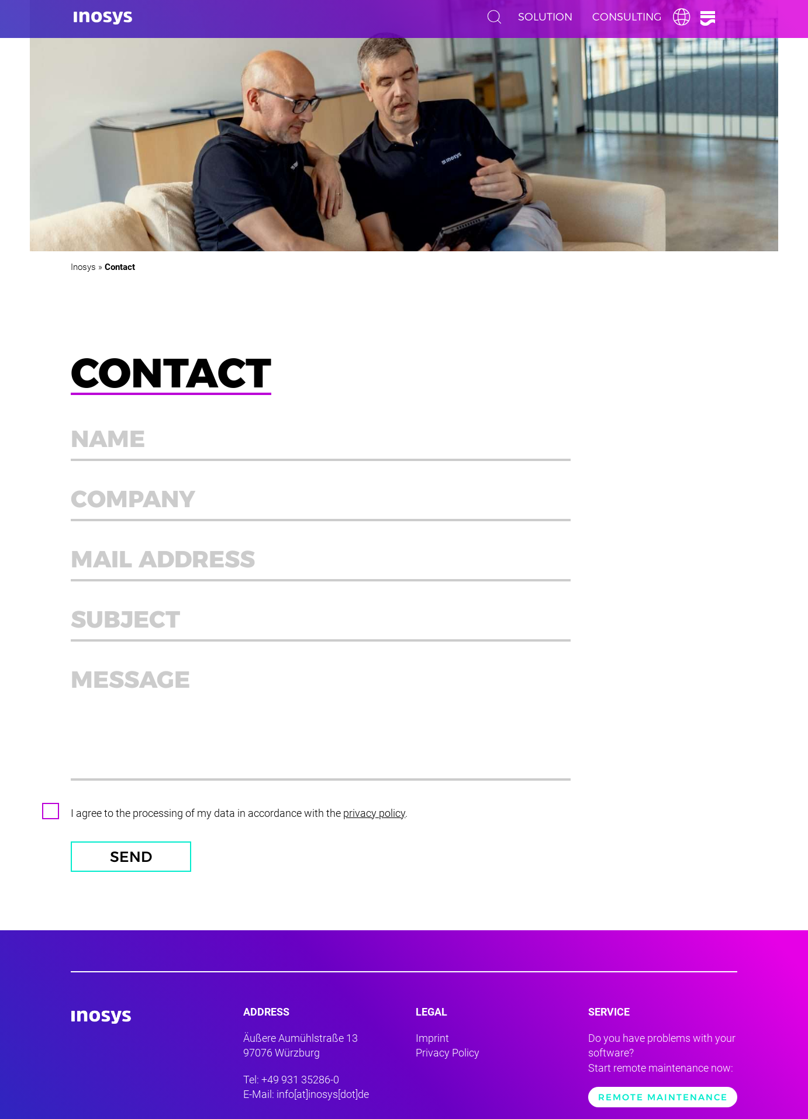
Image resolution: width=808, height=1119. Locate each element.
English (684, 17)
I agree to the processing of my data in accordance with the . (239, 813)
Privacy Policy (447, 1053)
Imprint (432, 1038)
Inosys (83, 267)
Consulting (627, 17)
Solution (545, 17)
